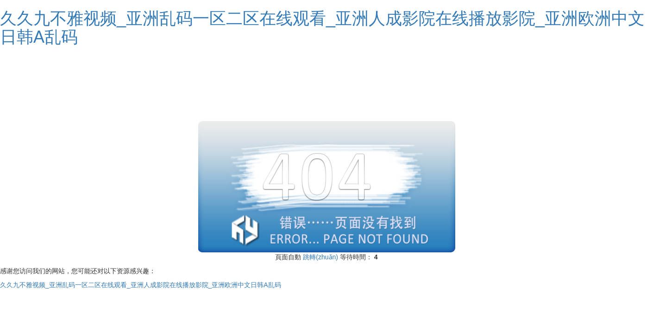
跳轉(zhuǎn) (320, 257)
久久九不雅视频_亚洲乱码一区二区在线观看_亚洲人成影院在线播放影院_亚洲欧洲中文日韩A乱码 (322, 27)
